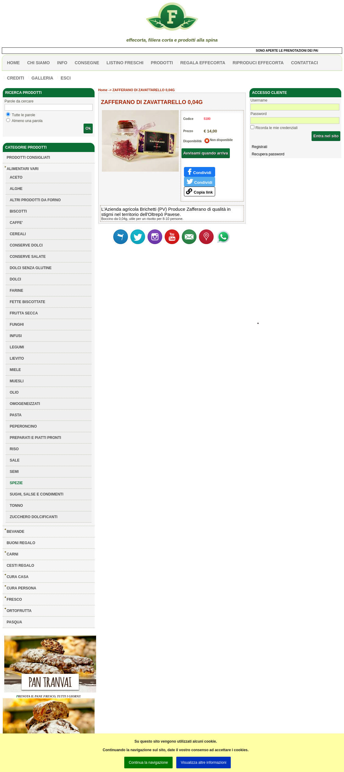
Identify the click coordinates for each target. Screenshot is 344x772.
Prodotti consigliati (28, 157)
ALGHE (16, 189)
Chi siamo (38, 62)
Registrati (259, 147)
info (62, 62)
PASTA (16, 415)
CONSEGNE (87, 62)
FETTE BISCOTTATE (27, 302)
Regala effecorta (202, 62)
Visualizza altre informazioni (203, 762)
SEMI (14, 472)
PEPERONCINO (23, 426)
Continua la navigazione (148, 762)
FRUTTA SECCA (24, 313)
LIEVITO (17, 358)
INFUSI (16, 336)
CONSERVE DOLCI (26, 245)
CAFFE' (16, 223)
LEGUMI (17, 347)
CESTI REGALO (20, 565)
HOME (13, 62)
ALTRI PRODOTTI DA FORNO (35, 200)
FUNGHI (17, 324)
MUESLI (17, 381)
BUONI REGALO (21, 543)
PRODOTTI (162, 62)
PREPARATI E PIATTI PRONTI (35, 438)
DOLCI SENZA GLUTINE (31, 268)
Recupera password (268, 154)
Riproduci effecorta (258, 62)
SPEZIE (16, 483)
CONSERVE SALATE (28, 256)
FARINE (16, 290)
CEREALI (18, 234)
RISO (14, 449)
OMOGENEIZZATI (25, 404)
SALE (15, 460)
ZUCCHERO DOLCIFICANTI (34, 517)
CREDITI (15, 78)
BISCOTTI (18, 211)
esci (66, 78)
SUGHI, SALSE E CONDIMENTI (36, 494)
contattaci (304, 62)
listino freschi (125, 62)
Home (103, 90)
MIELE (15, 370)
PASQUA (14, 622)
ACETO (16, 177)
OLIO (14, 392)
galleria (43, 78)
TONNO (16, 505)
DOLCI (15, 279)
